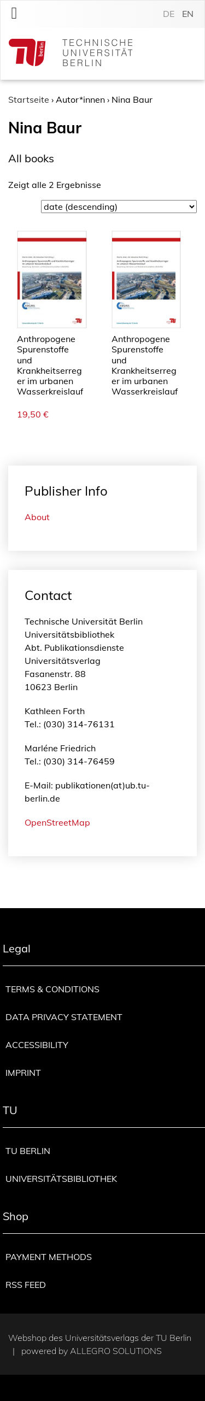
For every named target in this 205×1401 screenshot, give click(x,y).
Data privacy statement (63, 1016)
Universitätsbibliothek (61, 1178)
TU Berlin (27, 1150)
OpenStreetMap (57, 822)
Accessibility (36, 1044)
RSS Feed (25, 1284)
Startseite (28, 99)
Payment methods (48, 1256)
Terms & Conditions (52, 989)
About (37, 516)
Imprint (23, 1072)
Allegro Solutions (116, 1350)
